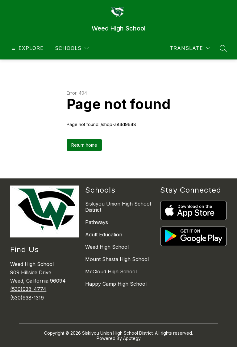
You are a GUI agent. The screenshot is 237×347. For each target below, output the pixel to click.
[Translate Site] (190, 48)
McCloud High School (111, 271)
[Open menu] (27, 48)
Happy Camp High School (116, 284)
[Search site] (223, 48)
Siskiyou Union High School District (118, 207)
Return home (84, 145)
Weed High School (107, 247)
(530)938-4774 (28, 289)
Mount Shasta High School (117, 259)
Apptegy (132, 338)
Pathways (96, 222)
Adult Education (103, 234)
